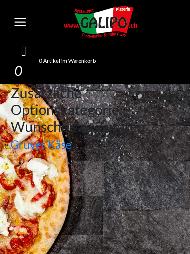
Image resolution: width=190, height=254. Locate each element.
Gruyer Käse (41, 144)
